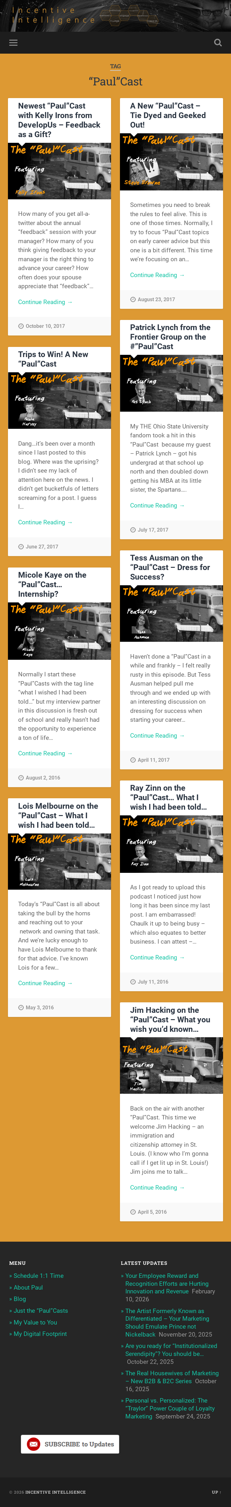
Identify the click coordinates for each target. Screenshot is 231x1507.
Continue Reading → (45, 302)
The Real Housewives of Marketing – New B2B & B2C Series (172, 1377)
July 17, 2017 (153, 530)
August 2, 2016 (43, 778)
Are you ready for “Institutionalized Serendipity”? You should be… (171, 1350)
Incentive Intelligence (55, 1492)
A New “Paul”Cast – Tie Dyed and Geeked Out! (168, 115)
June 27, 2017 (42, 547)
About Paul (28, 1287)
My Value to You (35, 1322)
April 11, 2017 (154, 760)
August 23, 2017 (156, 299)
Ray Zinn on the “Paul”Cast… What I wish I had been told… (168, 798)
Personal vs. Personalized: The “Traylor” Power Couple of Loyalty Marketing (170, 1408)
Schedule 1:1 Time (39, 1275)
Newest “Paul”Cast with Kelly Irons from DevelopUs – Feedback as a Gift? (59, 120)
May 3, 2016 (40, 1008)
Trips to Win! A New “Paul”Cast (53, 359)
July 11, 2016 (153, 982)
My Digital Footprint (40, 1334)
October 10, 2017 (45, 326)
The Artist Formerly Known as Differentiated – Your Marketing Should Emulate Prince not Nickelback (167, 1322)
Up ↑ (217, 1492)
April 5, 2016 (152, 1212)
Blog (20, 1299)
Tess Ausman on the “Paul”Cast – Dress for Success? (170, 568)
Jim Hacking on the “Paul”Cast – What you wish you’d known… (170, 1020)
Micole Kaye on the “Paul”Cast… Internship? (52, 584)
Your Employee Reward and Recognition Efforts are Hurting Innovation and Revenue (167, 1283)
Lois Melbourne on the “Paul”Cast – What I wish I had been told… (58, 815)
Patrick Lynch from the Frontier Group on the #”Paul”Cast (170, 337)
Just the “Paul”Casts (41, 1310)
